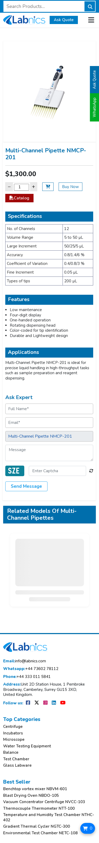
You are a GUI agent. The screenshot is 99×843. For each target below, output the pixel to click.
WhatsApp (94, 107)
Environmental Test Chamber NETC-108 (40, 833)
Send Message (26, 486)
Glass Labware (17, 765)
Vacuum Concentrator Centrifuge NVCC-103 (44, 801)
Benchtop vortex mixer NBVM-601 (35, 789)
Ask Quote (64, 19)
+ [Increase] (33, 186)
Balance (10, 752)
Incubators (13, 733)
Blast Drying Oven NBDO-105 (31, 795)
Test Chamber (16, 759)
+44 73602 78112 (30, 668)
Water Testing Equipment (27, 746)
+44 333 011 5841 (27, 676)
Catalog (19, 198)
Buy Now (70, 186)
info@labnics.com (24, 661)
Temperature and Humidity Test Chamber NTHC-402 (48, 817)
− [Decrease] (9, 186)
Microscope (14, 739)
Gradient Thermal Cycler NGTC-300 (36, 826)
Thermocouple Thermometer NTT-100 (39, 808)
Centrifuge (13, 726)
